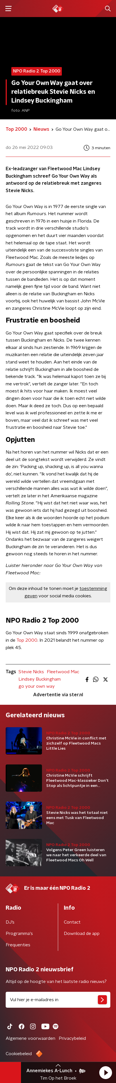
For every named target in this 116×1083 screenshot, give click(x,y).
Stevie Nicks (31, 672)
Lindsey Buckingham (39, 679)
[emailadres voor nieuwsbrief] (58, 1000)
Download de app (82, 933)
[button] (105, 1072)
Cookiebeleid (19, 1053)
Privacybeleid (72, 1038)
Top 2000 (26, 640)
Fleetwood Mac (63, 672)
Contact (72, 922)
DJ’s (10, 922)
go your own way (36, 686)
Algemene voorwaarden (30, 1038)
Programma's (19, 933)
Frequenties (18, 945)
